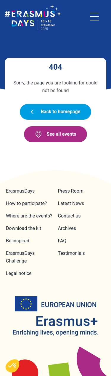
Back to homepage (56, 111)
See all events (55, 134)
